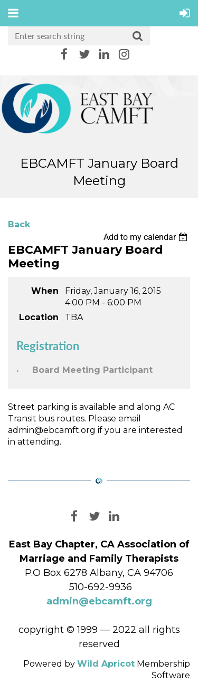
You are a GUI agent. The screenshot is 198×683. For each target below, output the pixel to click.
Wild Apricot (106, 664)
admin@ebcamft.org (99, 601)
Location (39, 317)
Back (19, 224)
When (45, 291)
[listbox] (146, 237)
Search (137, 36)
